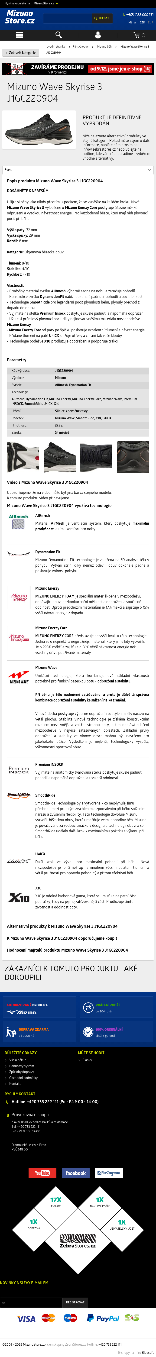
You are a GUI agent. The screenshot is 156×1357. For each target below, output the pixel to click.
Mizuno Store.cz (20, 18)
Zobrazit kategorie (22, 53)
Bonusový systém (21, 1066)
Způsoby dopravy (21, 1072)
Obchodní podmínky (23, 1078)
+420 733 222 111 (140, 14)
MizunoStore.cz (44, 3)
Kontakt (15, 1084)
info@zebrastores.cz (99, 150)
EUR (150, 22)
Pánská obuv (80, 46)
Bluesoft (148, 1353)
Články (87, 1060)
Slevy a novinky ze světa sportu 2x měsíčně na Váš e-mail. (39, 1292)
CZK (142, 22)
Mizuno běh (104, 46)
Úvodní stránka (55, 46)
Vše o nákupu (18, 1060)
